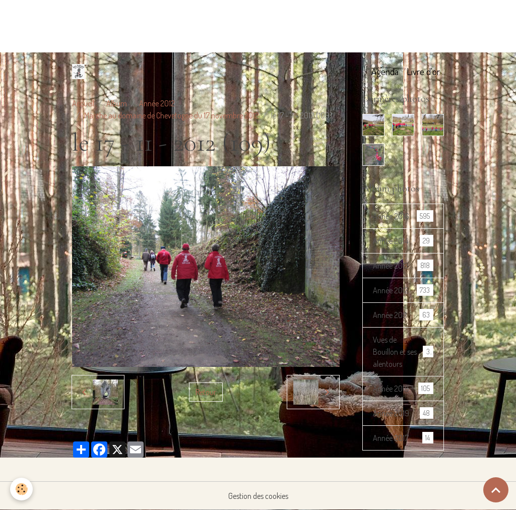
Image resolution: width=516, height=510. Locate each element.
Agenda (385, 71)
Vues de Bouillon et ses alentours (403, 352)
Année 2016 (403, 216)
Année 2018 (403, 388)
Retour (206, 392)
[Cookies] (21, 489)
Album (116, 103)
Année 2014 (403, 240)
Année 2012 (157, 103)
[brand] (80, 71)
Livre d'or (423, 71)
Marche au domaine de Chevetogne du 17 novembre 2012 (171, 115)
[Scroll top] (495, 489)
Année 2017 (403, 437)
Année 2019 (403, 413)
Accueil (83, 103)
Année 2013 (403, 265)
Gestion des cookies (258, 496)
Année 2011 (403, 315)
